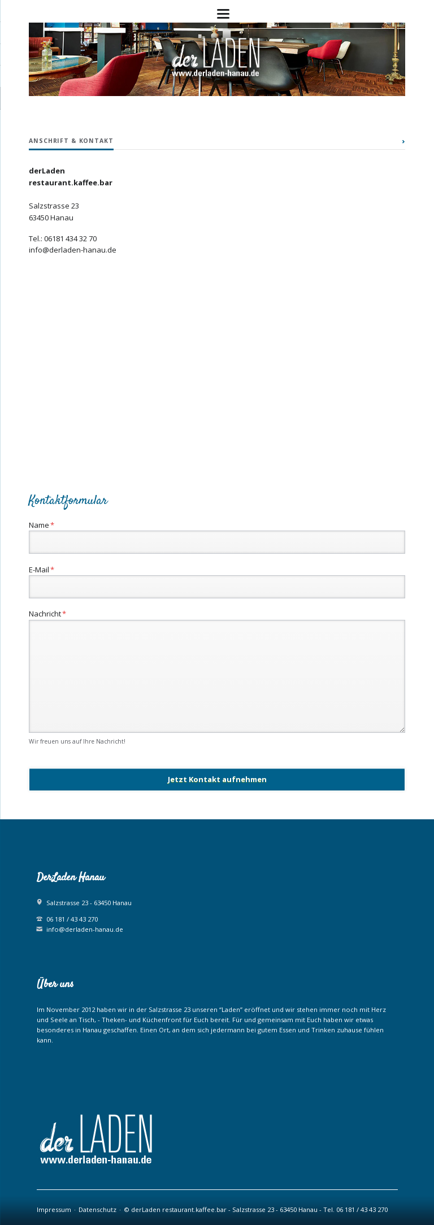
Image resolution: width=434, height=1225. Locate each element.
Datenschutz (97, 1209)
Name (46, 524)
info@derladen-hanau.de (84, 929)
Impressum (54, 1209)
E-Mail (46, 569)
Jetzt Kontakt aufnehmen (217, 779)
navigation (223, 14)
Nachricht (47, 613)
